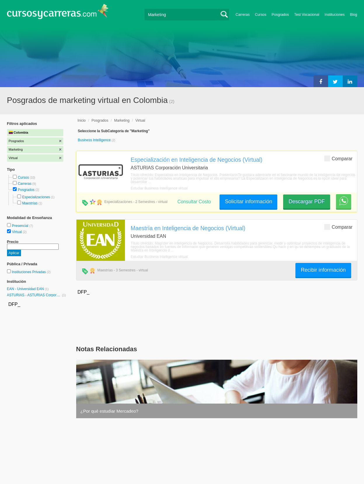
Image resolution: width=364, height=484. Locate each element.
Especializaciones (36, 197)
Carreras (243, 14)
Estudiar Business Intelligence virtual (159, 188)
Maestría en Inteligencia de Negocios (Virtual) (188, 228)
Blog (353, 14)
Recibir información (323, 270)
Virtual (17, 232)
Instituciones (335, 14)
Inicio (82, 120)
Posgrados (280, 14)
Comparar (338, 158)
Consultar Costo (194, 201)
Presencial (20, 226)
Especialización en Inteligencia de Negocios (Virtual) (196, 159)
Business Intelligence (95, 140)
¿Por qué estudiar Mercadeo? (109, 411)
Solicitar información (248, 201)
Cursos (260, 14)
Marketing (122, 120)
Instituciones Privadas (31, 272)
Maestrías (30, 203)
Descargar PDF (306, 201)
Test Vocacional (306, 14)
